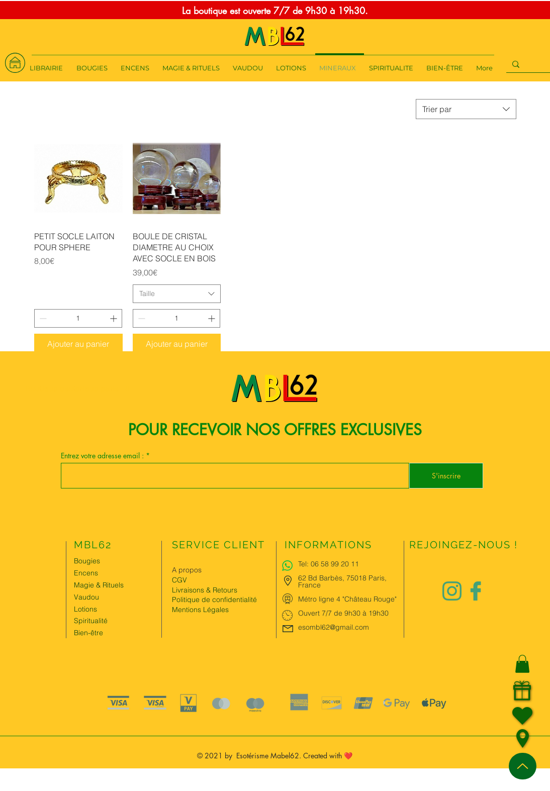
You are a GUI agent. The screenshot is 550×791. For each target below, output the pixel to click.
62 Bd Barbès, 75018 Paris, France (342, 581)
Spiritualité (91, 620)
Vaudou (86, 597)
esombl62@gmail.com (333, 627)
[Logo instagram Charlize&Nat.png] (452, 591)
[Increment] (114, 318)
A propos (187, 569)
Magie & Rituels (99, 584)
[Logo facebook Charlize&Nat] (476, 591)
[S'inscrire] (446, 475)
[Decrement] (42, 318)
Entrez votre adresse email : (103, 455)
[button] (522, 664)
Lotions (85, 609)
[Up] (522, 766)
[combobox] (466, 109)
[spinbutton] (78, 318)
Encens (86, 572)
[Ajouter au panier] (78, 344)
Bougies (87, 560)
